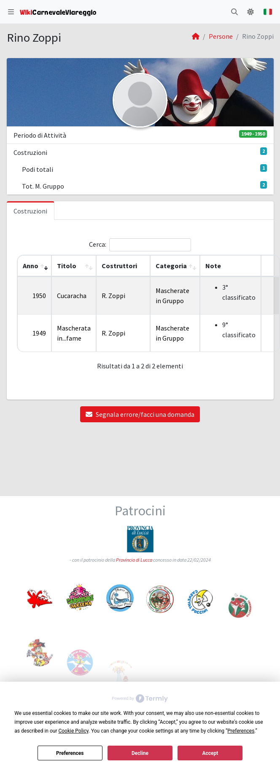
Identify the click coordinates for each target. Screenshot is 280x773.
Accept (210, 753)
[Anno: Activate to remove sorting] (34, 266)
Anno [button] (30, 265)
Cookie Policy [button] (73, 731)
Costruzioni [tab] (30, 211)
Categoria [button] (171, 265)
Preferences (70, 753)
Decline (140, 753)
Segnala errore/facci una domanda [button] (140, 414)
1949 (39, 333)
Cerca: (97, 244)
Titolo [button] (66, 265)
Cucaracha (71, 295)
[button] (11, 11)
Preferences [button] (240, 731)
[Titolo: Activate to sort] (73, 266)
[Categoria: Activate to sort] (175, 266)
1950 (39, 295)
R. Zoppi (113, 295)
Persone (221, 36)
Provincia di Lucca (134, 562)
